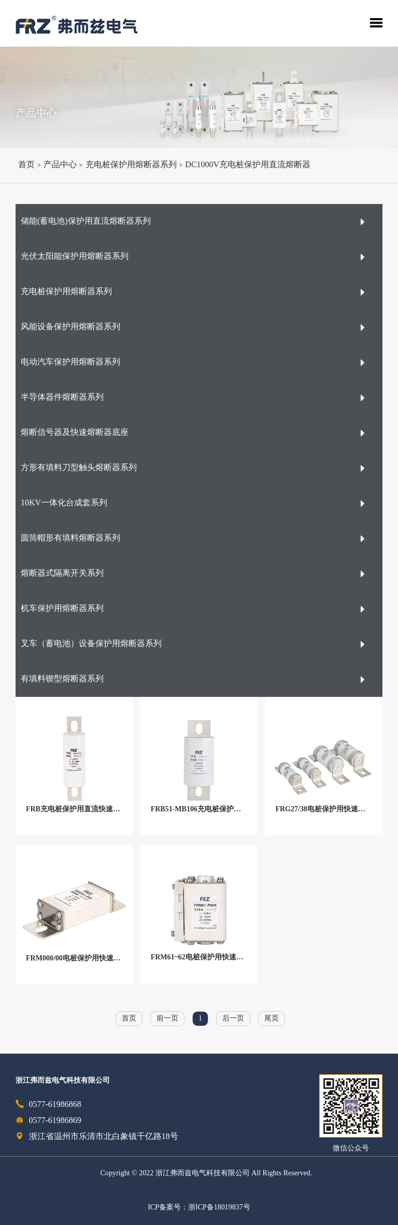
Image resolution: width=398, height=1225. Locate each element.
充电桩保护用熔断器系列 (131, 165)
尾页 (271, 1019)
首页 (26, 165)
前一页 (167, 1019)
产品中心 (60, 165)
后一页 (233, 1019)
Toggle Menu (376, 22)
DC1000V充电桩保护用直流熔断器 (247, 165)
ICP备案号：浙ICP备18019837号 (199, 1208)
